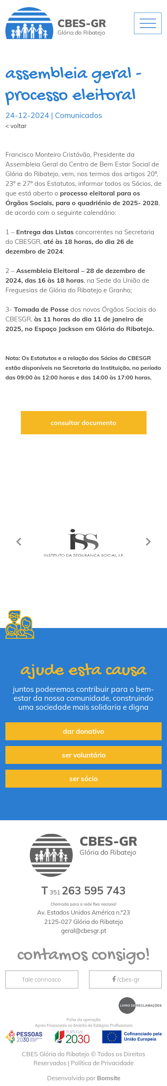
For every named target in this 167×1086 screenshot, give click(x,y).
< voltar (16, 125)
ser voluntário (84, 755)
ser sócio (83, 778)
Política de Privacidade (102, 1063)
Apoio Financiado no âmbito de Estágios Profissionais (83, 1022)
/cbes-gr (125, 979)
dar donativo (83, 731)
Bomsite (108, 1078)
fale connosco (42, 979)
